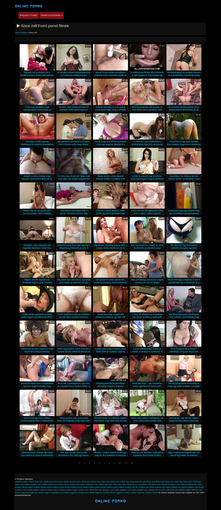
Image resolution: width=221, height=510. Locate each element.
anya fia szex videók (77, 482)
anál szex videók (42, 482)
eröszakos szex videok (176, 484)
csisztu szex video (55, 484)
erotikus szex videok (23, 490)
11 (126, 463)
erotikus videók (52, 490)
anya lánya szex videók (115, 482)
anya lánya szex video (96, 482)
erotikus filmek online (43, 487)
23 (132, 463)
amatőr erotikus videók (24, 482)
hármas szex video (162, 490)
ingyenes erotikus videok (126, 492)
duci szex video (111, 484)
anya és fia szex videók (59, 482)
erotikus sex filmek (146, 487)
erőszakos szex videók (157, 484)
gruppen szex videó (128, 490)
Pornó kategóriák (51, 15)
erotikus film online (195, 484)
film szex (98, 490)
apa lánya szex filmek (152, 482)
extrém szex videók (86, 490)
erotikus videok (39, 490)
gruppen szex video (111, 490)
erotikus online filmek (61, 487)
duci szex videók (125, 484)
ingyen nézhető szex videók (32, 492)
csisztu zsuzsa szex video (74, 484)
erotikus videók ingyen (68, 490)
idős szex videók (178, 490)
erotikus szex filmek (195, 487)
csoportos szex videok (94, 484)
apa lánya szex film (134, 482)
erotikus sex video (162, 487)
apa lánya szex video (170, 482)
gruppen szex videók (145, 490)
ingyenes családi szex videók (82, 492)
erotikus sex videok (179, 487)
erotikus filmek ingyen (24, 487)
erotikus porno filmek (79, 487)
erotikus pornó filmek (97, 487)
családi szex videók (39, 484)
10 (120, 463)
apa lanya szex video (188, 482)
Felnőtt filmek (28, 15)
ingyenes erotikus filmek (105, 492)
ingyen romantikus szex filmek (57, 492)
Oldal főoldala (21, 32)
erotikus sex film (131, 487)
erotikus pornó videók (115, 487)
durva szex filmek (139, 484)
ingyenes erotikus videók (147, 492)
